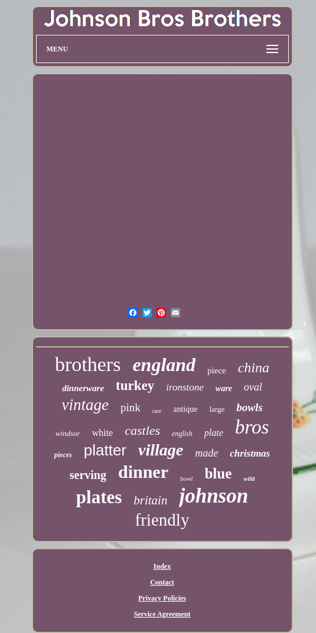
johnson (213, 495)
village (160, 450)
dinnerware (83, 388)
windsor (68, 433)
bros (252, 427)
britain (150, 500)
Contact (162, 582)
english (182, 433)
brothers (87, 364)
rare (157, 411)
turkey (135, 385)
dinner (143, 471)
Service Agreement (161, 614)
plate (213, 433)
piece (216, 370)
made (206, 453)
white (102, 433)
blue (218, 473)
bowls (249, 407)
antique (185, 409)
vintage (84, 405)
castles (142, 430)
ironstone (185, 387)
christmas (250, 453)
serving (88, 474)
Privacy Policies (162, 598)
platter (105, 450)
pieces (63, 455)
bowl (186, 478)
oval (253, 387)
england (164, 364)
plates (99, 497)
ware (224, 388)
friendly (162, 519)
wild (249, 478)
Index (162, 566)
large (216, 409)
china (253, 367)
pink (130, 407)
